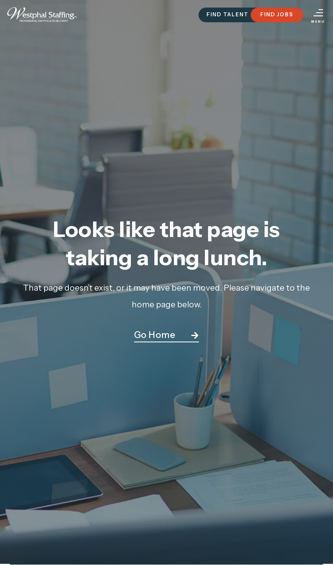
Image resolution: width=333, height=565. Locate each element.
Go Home (154, 334)
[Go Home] (195, 336)
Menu (318, 21)
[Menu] (318, 12)
